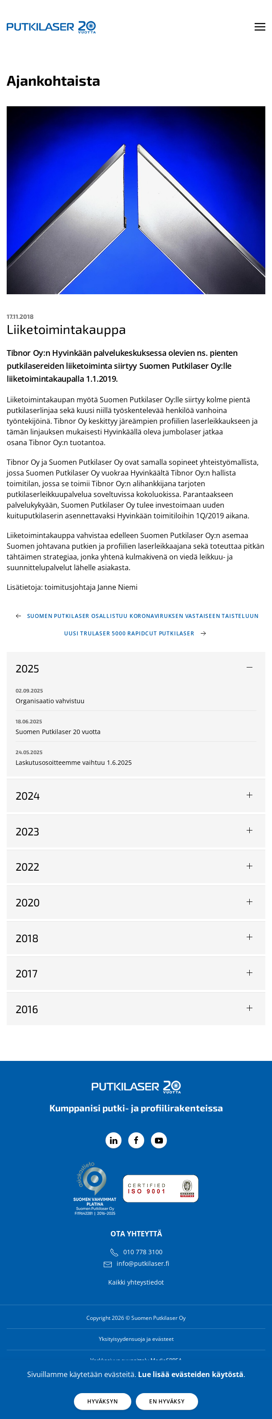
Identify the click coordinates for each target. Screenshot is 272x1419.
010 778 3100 (142, 1252)
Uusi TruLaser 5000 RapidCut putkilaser (129, 633)
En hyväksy (167, 1401)
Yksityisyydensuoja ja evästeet (136, 1339)
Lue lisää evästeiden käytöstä (191, 1374)
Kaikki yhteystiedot (136, 1282)
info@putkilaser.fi (143, 1263)
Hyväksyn (102, 1401)
